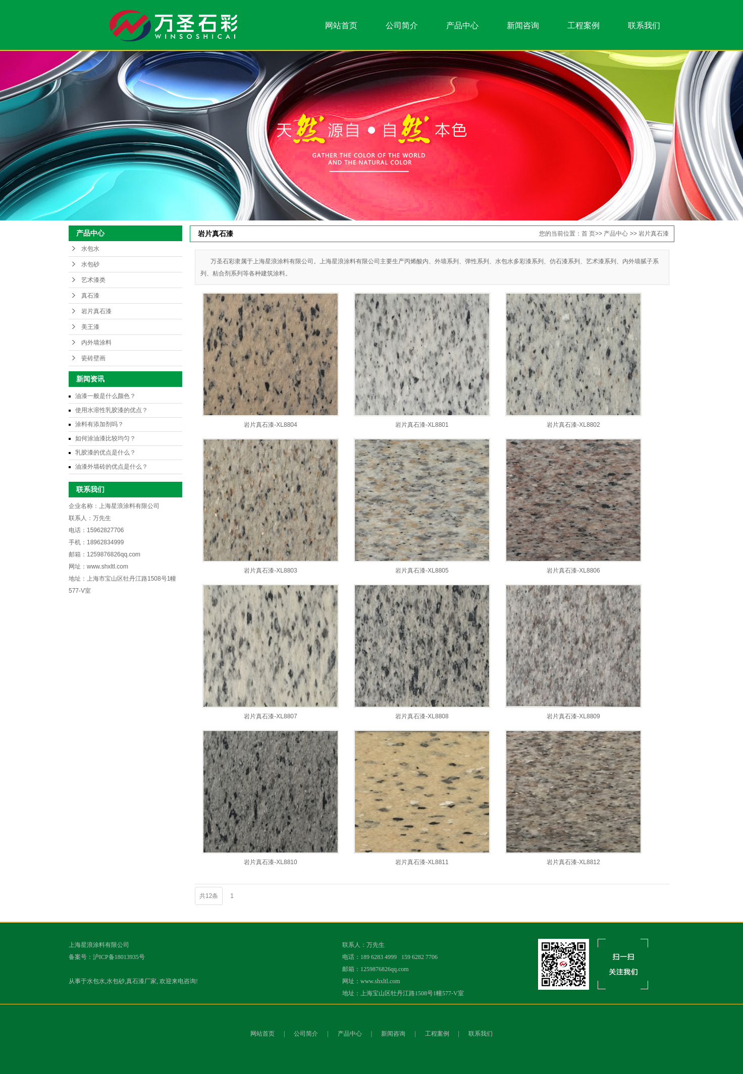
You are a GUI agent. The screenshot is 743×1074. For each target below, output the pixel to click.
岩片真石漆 (96, 311)
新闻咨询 (523, 25)
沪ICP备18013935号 (119, 956)
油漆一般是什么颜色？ (105, 396)
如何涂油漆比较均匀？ (105, 438)
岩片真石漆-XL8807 (270, 716)
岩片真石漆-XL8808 (421, 716)
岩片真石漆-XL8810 (270, 862)
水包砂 (90, 264)
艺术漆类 (93, 280)
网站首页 (341, 25)
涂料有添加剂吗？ (99, 424)
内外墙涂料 (96, 342)
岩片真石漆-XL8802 (573, 424)
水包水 (90, 248)
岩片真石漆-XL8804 (270, 424)
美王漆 (90, 326)
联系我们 (644, 25)
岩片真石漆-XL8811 (421, 862)
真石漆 (90, 295)
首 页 (588, 233)
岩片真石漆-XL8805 (421, 570)
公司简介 (402, 25)
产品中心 (462, 25)
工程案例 (583, 25)
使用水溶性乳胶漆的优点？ (111, 410)
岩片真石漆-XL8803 (270, 570)
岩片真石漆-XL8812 (573, 862)
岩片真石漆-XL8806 (573, 570)
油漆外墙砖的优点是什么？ (111, 466)
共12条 (208, 895)
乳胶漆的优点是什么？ (105, 452)
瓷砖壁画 (93, 358)
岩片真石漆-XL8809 (573, 716)
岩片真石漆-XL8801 (421, 424)
